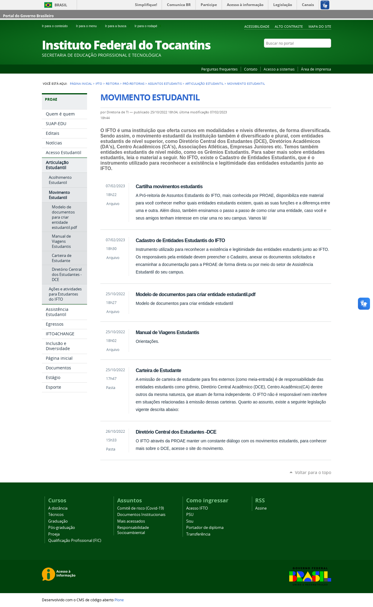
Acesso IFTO (197, 508)
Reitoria (112, 83)
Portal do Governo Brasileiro (28, 15)
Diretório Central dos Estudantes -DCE (176, 432)
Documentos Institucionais (141, 514)
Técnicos (56, 514)
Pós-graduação (61, 527)
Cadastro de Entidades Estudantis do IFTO (180, 240)
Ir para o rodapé (148, 26)
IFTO (99, 83)
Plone (119, 599)
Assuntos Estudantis (165, 83)
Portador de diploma (205, 527)
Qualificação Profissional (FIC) (74, 540)
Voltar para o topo (313, 472)
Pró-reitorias (133, 83)
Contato (250, 69)
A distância (57, 508)
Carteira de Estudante (158, 370)
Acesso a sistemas (279, 69)
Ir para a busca (118, 26)
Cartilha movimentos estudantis (169, 186)
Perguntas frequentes (219, 69)
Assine (261, 508)
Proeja (54, 534)
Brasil (61, 5)
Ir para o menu (89, 26)
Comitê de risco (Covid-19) (140, 508)
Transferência (198, 534)
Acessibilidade (256, 26)
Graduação (58, 521)
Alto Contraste (289, 26)
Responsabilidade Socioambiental (133, 530)
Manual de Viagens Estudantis (167, 332)
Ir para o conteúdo (58, 26)
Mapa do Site (320, 26)
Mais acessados (131, 521)
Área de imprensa (316, 69)
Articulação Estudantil (204, 83)
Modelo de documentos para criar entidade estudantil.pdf (195, 294)
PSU (189, 514)
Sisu (189, 521)
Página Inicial (81, 83)
